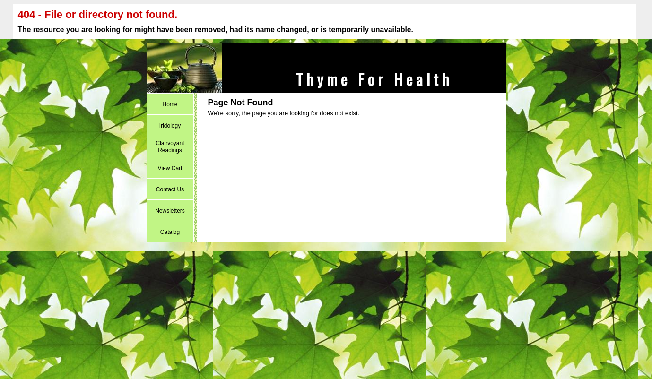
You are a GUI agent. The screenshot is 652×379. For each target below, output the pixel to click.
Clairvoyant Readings (170, 147)
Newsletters (170, 210)
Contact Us (170, 189)
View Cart (170, 168)
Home (169, 104)
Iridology (170, 125)
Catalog (170, 232)
